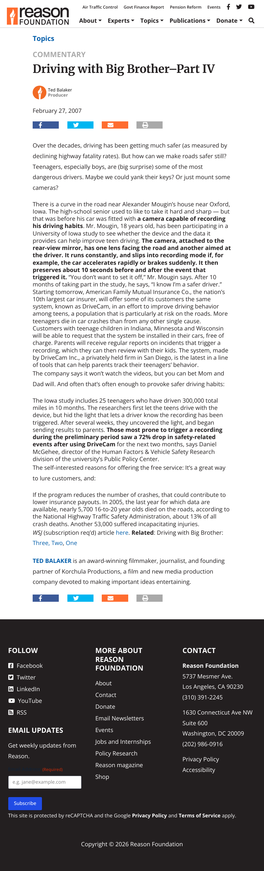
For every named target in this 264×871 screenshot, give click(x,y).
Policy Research (116, 753)
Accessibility (199, 770)
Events (213, 7)
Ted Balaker (52, 561)
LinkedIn (24, 689)
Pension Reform (185, 7)
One (71, 543)
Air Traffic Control (100, 7)
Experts (119, 20)
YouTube (25, 701)
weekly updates (40, 745)
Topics (149, 20)
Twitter (22, 677)
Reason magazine (119, 765)
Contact (105, 695)
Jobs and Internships (123, 741)
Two (57, 543)
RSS (17, 712)
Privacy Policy (201, 759)
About (88, 20)
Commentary (59, 54)
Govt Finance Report (144, 7)
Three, (41, 543)
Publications (187, 20)
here (122, 532)
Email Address (35, 769)
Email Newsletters (119, 718)
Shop (102, 777)
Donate (227, 20)
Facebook (25, 665)
